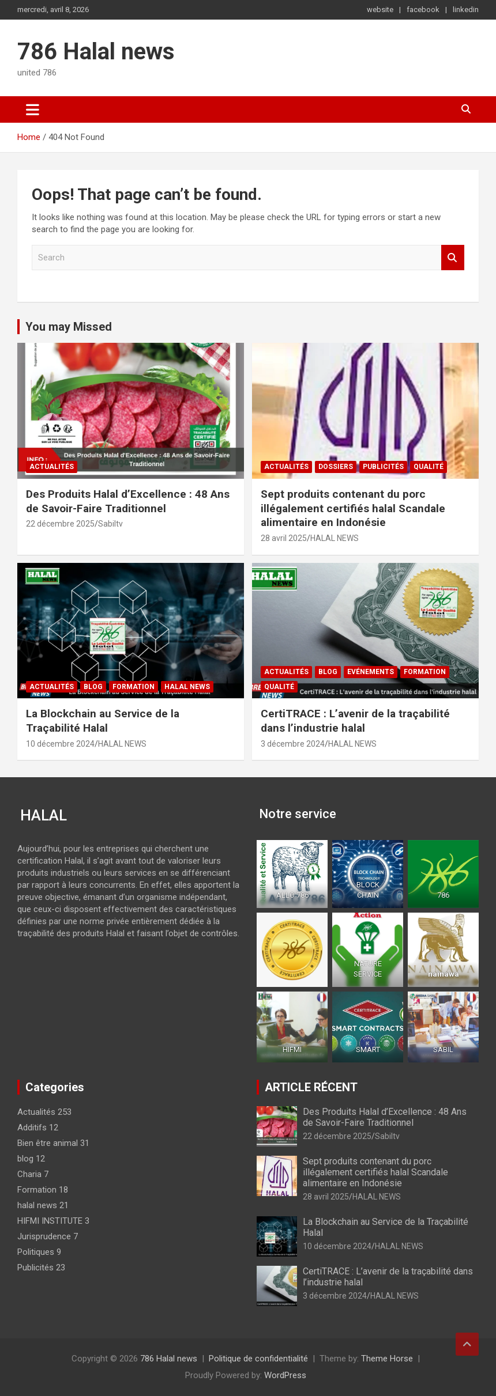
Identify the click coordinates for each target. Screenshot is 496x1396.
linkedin (466, 9)
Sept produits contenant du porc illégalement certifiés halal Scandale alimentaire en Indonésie (353, 508)
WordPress (285, 1375)
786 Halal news (96, 51)
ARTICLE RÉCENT (311, 1087)
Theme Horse (387, 1358)
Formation (133, 687)
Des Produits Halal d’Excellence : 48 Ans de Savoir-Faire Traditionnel (128, 501)
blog (93, 687)
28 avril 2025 (284, 538)
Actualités (51, 467)
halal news (187, 687)
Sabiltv (110, 523)
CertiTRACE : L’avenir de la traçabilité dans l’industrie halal (355, 721)
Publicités (383, 467)
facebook (423, 9)
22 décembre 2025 (60, 523)
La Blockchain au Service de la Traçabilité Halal (102, 721)
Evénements (370, 672)
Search (452, 258)
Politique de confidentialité (258, 1358)
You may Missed (68, 327)
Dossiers (335, 467)
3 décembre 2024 (293, 743)
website (380, 9)
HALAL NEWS (334, 538)
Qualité (429, 467)
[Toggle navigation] (32, 109)
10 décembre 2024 (60, 743)
